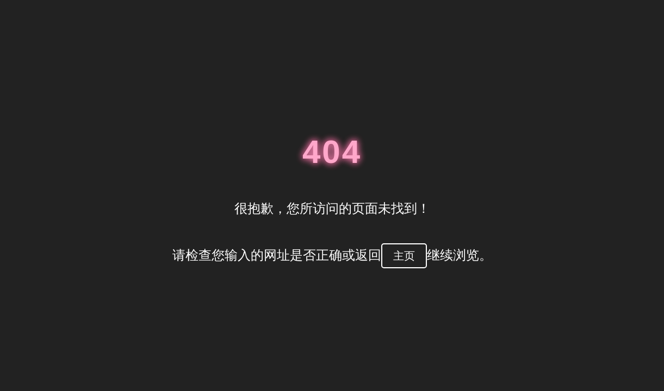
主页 (404, 256)
